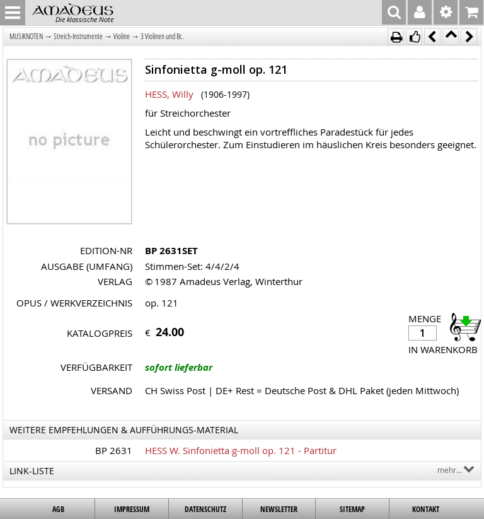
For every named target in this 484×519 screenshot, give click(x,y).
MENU (12, 12)
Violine (121, 36)
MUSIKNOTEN (26, 36)
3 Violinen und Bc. (162, 36)
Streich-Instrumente (78, 36)
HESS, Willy (169, 94)
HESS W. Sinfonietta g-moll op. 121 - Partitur (241, 450)
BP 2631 (113, 450)
